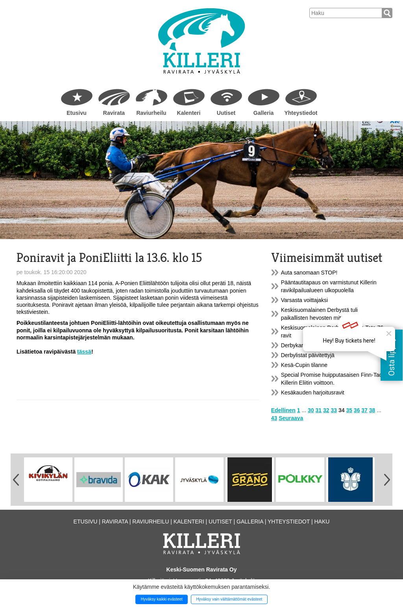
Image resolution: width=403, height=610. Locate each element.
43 (274, 418)
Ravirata (114, 113)
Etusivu (77, 113)
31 (319, 410)
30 (311, 410)
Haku (321, 521)
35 (349, 410)
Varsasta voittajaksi (304, 300)
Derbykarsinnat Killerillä (309, 345)
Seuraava (291, 418)
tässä (84, 351)
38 (372, 410)
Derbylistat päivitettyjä (308, 355)
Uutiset (226, 113)
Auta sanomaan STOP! (309, 272)
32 (326, 410)
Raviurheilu (151, 113)
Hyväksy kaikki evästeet (162, 599)
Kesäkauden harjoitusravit (312, 392)
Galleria (263, 113)
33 (334, 410)
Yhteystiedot (300, 113)
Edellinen (283, 410)
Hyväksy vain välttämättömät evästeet (229, 599)
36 (357, 410)
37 (364, 410)
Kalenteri (189, 113)
